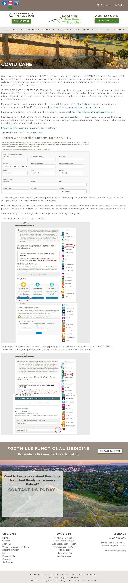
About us (6, 544)
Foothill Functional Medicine (55, 574)
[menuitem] (7, 30)
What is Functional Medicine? (43, 30)
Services (24, 30)
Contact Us (118, 30)
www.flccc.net (75, 79)
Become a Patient (64, 30)
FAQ (4, 553)
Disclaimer (34, 581)
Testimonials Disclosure (77, 581)
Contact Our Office (107, 21)
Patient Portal (88, 30)
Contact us (7, 562)
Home (7, 30)
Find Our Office (21, 21)
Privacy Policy (60, 581)
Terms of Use (92, 581)
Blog (108, 30)
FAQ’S (77, 30)
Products (99, 30)
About (15, 30)
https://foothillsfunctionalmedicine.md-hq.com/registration (75, 107)
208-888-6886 (119, 538)
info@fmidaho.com (116, 551)
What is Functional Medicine (15, 547)
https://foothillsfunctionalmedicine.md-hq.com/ (92, 112)
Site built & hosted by (64, 577)
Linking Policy (47, 581)
